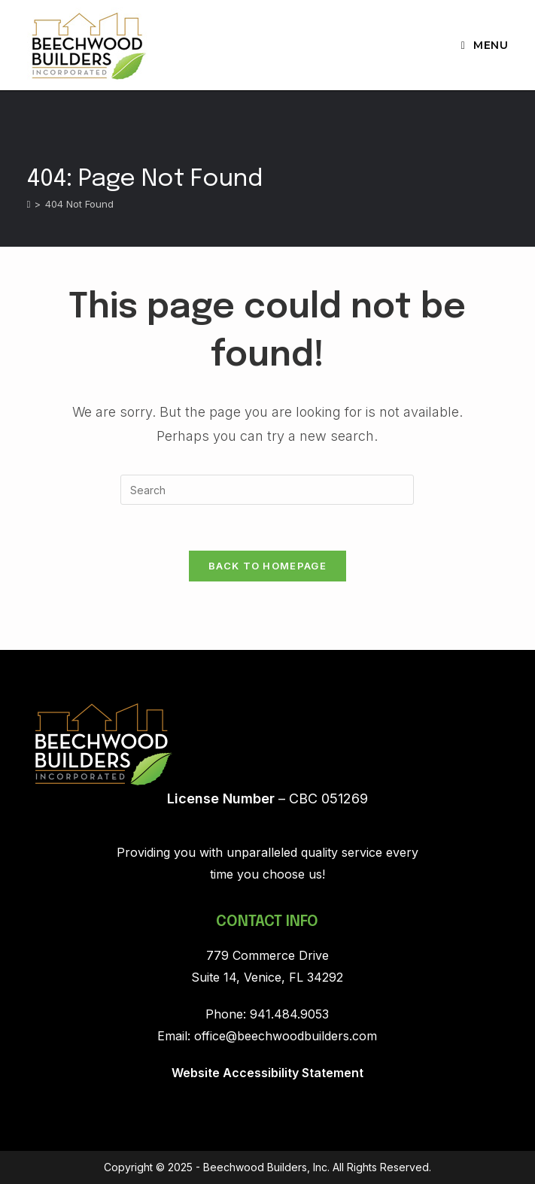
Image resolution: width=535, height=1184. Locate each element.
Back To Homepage (267, 566)
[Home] (29, 204)
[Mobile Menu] (485, 45)
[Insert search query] (267, 490)
